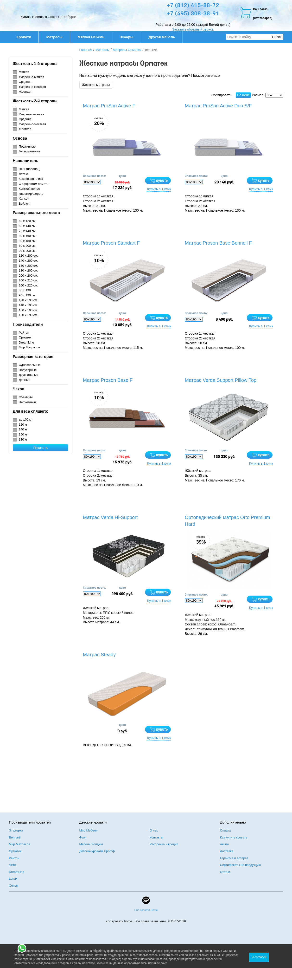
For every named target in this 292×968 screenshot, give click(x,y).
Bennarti (14, 837)
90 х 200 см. (27, 251)
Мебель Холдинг (91, 844)
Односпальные (30, 365)
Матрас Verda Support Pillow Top (220, 380)
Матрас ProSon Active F (109, 105)
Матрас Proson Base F (108, 380)
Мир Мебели (88, 830)
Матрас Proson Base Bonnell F (218, 243)
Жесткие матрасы (96, 85)
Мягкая (24, 72)
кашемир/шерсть (31, 193)
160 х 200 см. (28, 265)
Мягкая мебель (93, 37)
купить (162, 180)
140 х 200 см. (28, 260)
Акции (224, 844)
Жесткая (25, 91)
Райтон (24, 332)
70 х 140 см (27, 231)
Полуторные (28, 370)
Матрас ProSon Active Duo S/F (218, 105)
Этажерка (16, 830)
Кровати (26, 37)
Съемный (25, 397)
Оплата (225, 830)
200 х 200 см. (28, 275)
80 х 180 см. (27, 241)
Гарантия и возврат (234, 858)
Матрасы (54, 37)
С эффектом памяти (33, 184)
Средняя (25, 82)
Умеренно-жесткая (32, 87)
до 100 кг (25, 419)
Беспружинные (29, 151)
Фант (83, 837)
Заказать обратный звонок (193, 29)
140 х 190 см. (28, 305)
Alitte (12, 865)
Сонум (13, 885)
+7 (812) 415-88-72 (193, 6)
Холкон (24, 198)
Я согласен (259, 957)
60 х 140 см (27, 226)
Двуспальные (28, 375)
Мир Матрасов (29, 347)
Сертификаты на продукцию (240, 865)
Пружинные (27, 146)
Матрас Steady (99, 654)
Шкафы (126, 37)
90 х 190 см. (27, 295)
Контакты (156, 837)
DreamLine (26, 342)
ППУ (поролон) (29, 169)
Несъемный (27, 402)
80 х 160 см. (27, 236)
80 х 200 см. (27, 245)
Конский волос (29, 188)
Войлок (24, 203)
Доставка (227, 851)
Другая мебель (164, 37)
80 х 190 (25, 290)
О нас (154, 830)
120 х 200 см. (28, 255)
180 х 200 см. (28, 270)
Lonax (13, 878)
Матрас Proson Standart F (111, 243)
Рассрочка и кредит (164, 844)
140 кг (23, 429)
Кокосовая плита (31, 179)
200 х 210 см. (28, 280)
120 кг (23, 424)
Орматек (25, 337)
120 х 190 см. (28, 300)
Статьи (225, 872)
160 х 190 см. (28, 310)
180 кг (23, 439)
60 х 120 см (27, 221)
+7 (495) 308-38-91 (193, 14)
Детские (24, 380)
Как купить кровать (234, 837)
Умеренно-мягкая (31, 77)
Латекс (24, 174)
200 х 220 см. (28, 285)
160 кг (23, 434)
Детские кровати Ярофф (97, 851)
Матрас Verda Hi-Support (110, 517)
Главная (85, 50)
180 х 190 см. (28, 315)
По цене (243, 95)
